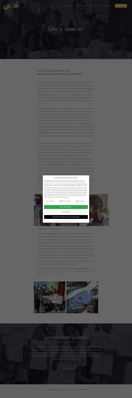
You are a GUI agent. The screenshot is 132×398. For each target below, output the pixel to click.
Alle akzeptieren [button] (66, 207)
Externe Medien (65, 201)
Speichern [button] (66, 212)
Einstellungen (51, 197)
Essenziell (50, 201)
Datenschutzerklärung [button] (67, 220)
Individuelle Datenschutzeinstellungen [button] (66, 217)
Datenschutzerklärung (62, 195)
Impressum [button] (75, 220)
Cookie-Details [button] (58, 220)
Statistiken (80, 201)
